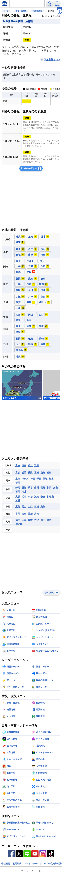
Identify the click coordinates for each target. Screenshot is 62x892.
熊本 (43, 520)
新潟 (49, 487)
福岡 (17, 520)
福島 (49, 472)
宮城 (36, 472)
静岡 (17, 487)
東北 (8, 472)
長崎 (30, 520)
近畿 (8, 498)
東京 (17, 479)
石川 (17, 491)
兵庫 (24, 496)
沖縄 (8, 530)
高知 (36, 513)
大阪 (17, 496)
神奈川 (25, 479)
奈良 (43, 496)
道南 (24, 465)
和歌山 (50, 496)
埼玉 (32, 479)
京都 (30, 496)
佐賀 (24, 520)
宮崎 (49, 520)
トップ (6, 11)
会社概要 (5, 863)
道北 (30, 465)
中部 (8, 489)
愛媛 (30, 513)
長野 (43, 487)
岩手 (24, 472)
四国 (8, 513)
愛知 (24, 487)
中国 (8, 506)
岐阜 (30, 487)
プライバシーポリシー (35, 863)
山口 (30, 506)
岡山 (24, 506)
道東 (36, 465)
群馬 (17, 482)
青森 (17, 472)
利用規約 (17, 863)
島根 (36, 506)
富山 (55, 487)
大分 (36, 520)
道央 (17, 465)
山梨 (36, 487)
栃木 (51, 479)
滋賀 (36, 496)
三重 (17, 500)
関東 (8, 480)
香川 (17, 513)
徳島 (24, 513)
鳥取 (43, 506)
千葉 (39, 479)
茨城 (45, 479)
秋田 (30, 472)
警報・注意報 (21, 11)
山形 (43, 472)
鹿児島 (18, 524)
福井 (24, 491)
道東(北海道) (37, 11)
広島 (17, 506)
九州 (8, 521)
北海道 (7, 465)
